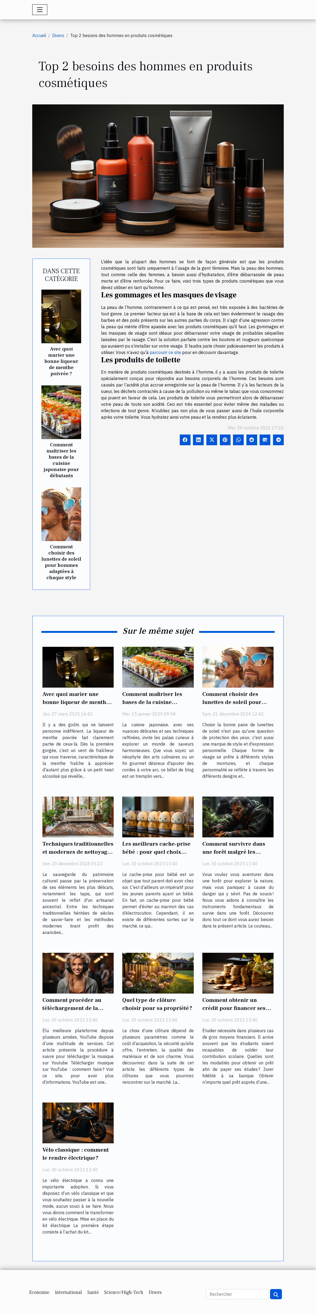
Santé (93, 1292)
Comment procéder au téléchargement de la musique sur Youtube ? (72, 1008)
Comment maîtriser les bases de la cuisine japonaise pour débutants (61, 460)
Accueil (39, 35)
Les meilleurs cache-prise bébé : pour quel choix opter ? (156, 852)
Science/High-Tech (123, 1292)
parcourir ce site (165, 352)
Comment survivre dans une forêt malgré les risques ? (233, 852)
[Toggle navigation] (39, 9)
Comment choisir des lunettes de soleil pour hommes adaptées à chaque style (61, 562)
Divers (58, 35)
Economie (39, 1292)
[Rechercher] (237, 1294)
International (68, 1292)
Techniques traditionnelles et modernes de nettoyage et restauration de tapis (77, 852)
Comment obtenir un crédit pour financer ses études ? (233, 1008)
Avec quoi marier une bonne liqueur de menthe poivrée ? (61, 361)
